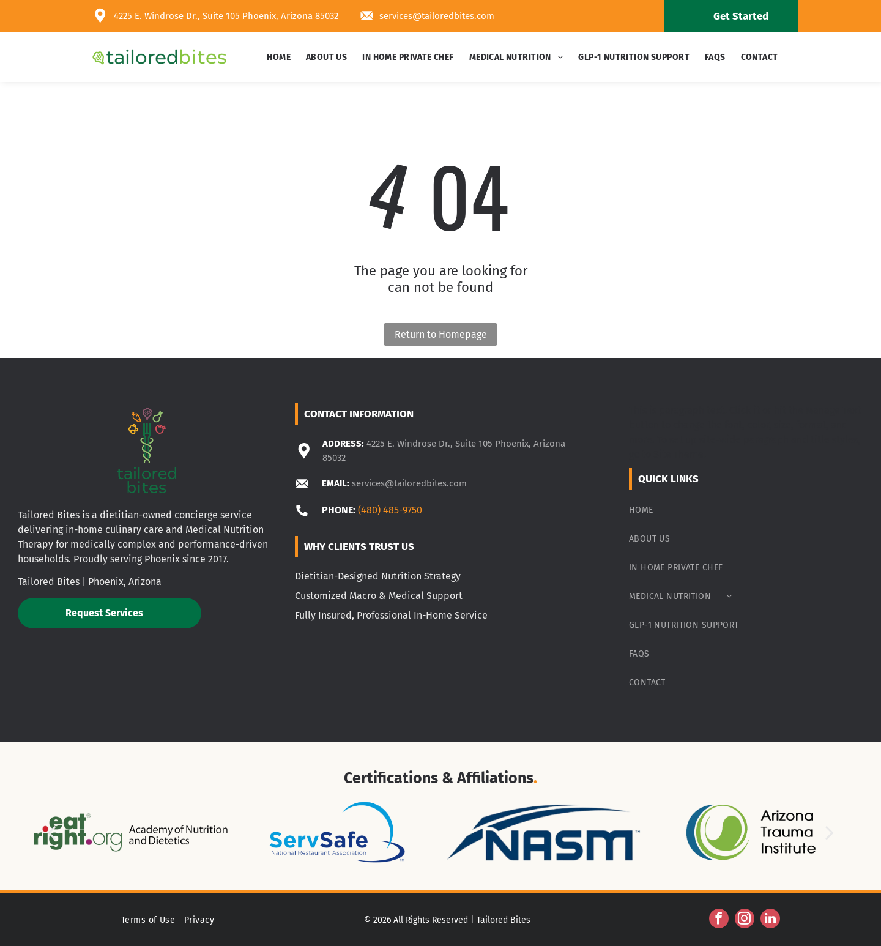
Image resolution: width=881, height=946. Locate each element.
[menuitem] (280, 57)
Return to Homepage (441, 334)
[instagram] (744, 920)
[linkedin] (770, 920)
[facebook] (719, 920)
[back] (51, 832)
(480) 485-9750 (390, 510)
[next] (829, 832)
